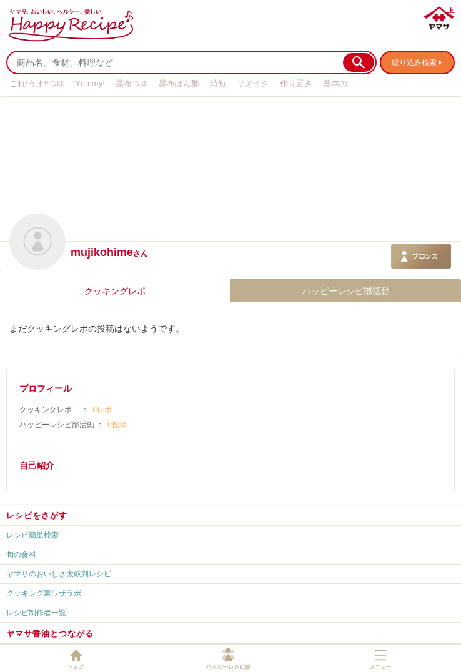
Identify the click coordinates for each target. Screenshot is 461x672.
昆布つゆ (132, 83)
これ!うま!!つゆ (37, 83)
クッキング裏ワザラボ (43, 593)
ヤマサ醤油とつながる (50, 633)
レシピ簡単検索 (32, 535)
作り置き (296, 83)
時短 (218, 83)
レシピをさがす (36, 515)
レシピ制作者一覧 (36, 612)
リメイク (253, 83)
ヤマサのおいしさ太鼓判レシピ (58, 574)
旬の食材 (21, 554)
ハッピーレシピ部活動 (346, 291)
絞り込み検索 (414, 62)
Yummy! (90, 83)
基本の (335, 83)
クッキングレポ (115, 291)
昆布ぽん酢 (179, 83)
